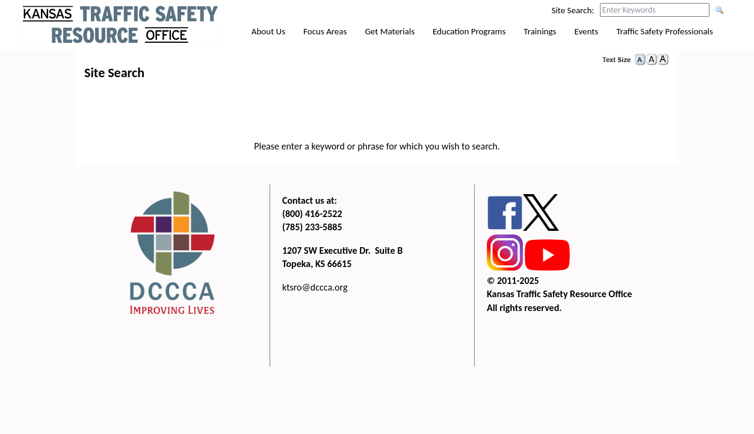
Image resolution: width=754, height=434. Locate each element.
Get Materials (390, 31)
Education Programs (469, 31)
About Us (268, 31)
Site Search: (573, 10)
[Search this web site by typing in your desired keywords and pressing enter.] (654, 10)
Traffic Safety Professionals (664, 31)
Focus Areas (325, 31)
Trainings (540, 31)
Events (586, 31)
